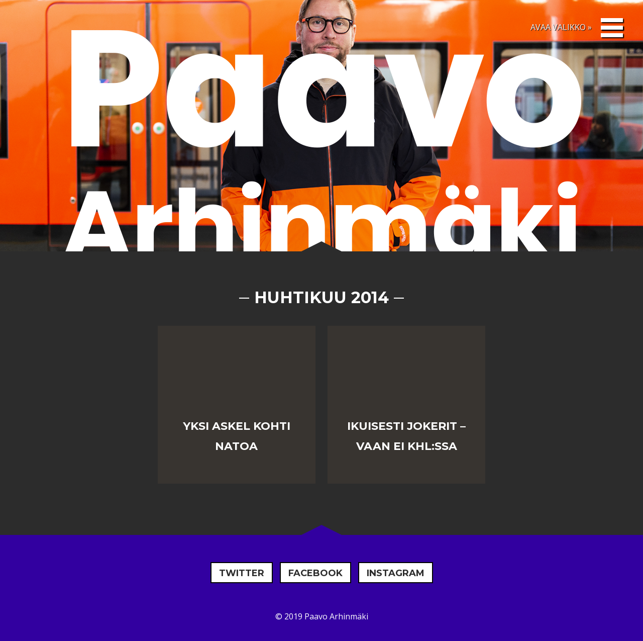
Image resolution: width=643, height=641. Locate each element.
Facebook (315, 573)
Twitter (241, 573)
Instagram (395, 573)
